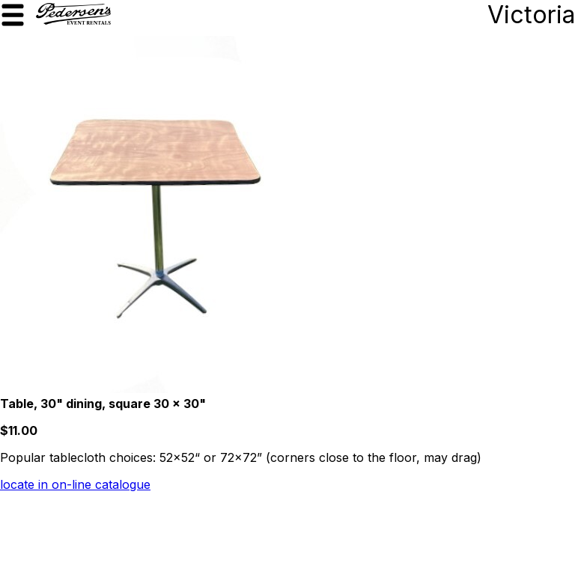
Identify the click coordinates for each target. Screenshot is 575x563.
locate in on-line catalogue (75, 484)
